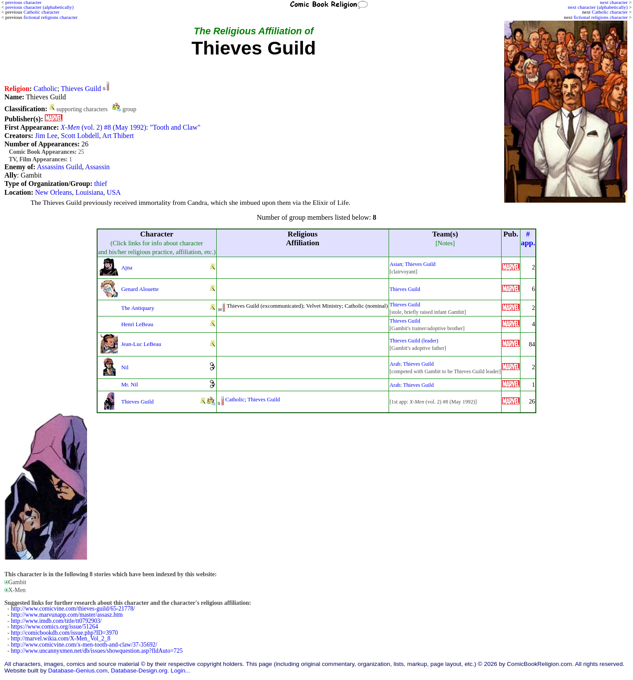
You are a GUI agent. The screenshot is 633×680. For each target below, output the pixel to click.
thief (100, 183)
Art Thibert (118, 135)
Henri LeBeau (137, 324)
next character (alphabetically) (598, 7)
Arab (394, 364)
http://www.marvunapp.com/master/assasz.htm (67, 614)
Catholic (45, 88)
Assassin (97, 167)
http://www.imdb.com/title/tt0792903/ (56, 621)
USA (114, 192)
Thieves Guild (81, 88)
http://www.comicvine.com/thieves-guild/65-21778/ (73, 608)
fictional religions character (601, 17)
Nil (125, 367)
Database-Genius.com (77, 670)
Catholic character (610, 12)
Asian (395, 264)
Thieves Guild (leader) (413, 341)
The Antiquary (137, 308)
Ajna (126, 267)
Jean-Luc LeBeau (141, 344)
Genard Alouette (140, 289)
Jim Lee (46, 135)
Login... (180, 670)
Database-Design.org (139, 670)
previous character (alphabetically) (39, 7)
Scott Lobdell (80, 135)
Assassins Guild (59, 167)
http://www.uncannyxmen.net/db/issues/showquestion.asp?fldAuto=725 (97, 650)
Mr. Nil (129, 384)
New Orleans (53, 192)
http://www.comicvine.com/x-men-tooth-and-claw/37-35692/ (84, 644)
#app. (528, 238)
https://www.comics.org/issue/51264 (54, 626)
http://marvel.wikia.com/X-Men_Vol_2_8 (60, 638)
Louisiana (89, 192)
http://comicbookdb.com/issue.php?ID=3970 (64, 632)
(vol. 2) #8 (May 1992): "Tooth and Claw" (130, 127)
